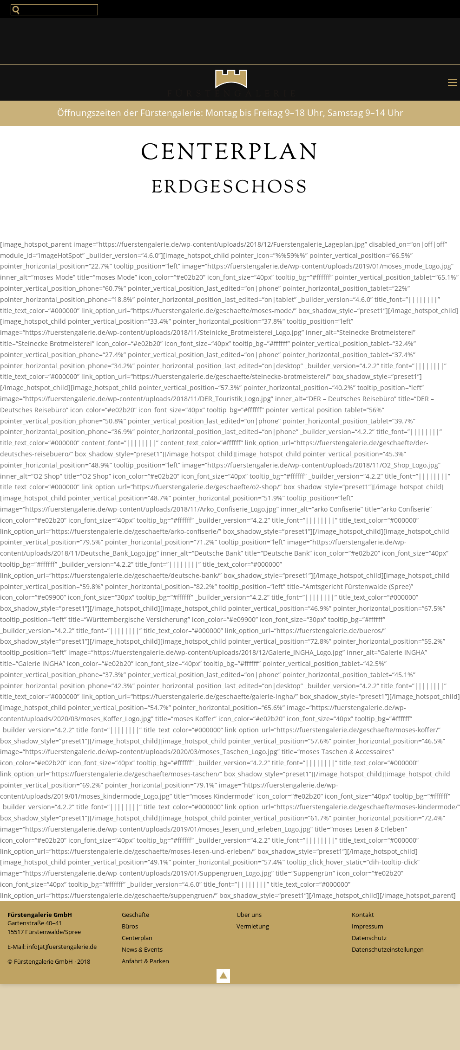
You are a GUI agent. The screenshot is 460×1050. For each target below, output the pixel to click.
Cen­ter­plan (137, 938)
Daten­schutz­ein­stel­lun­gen (388, 949)
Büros (130, 926)
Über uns (249, 914)
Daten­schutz (369, 938)
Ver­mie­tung (253, 926)
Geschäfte (135, 914)
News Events (142, 949)
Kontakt (363, 914)
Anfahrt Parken (145, 961)
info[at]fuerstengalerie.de (62, 946)
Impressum (367, 926)
